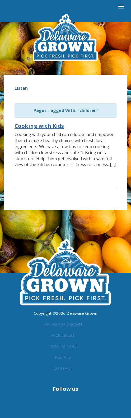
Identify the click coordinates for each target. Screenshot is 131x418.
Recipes (63, 355)
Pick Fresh (62, 334)
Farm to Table (63, 344)
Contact (63, 366)
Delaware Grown (62, 322)
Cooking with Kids (39, 125)
